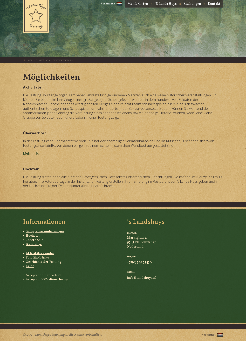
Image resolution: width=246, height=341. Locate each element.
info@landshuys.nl (141, 278)
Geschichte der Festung (44, 262)
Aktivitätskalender (40, 253)
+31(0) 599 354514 (140, 262)
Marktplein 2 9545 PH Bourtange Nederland (141, 242)
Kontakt (214, 4)
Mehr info (31, 153)
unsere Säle (34, 240)
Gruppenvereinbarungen (45, 231)
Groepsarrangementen (62, 60)
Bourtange (34, 244)
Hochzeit (32, 235)
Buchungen (192, 4)
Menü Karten (137, 4)
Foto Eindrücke (37, 257)
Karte (30, 266)
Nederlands (111, 3)
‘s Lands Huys (166, 4)
